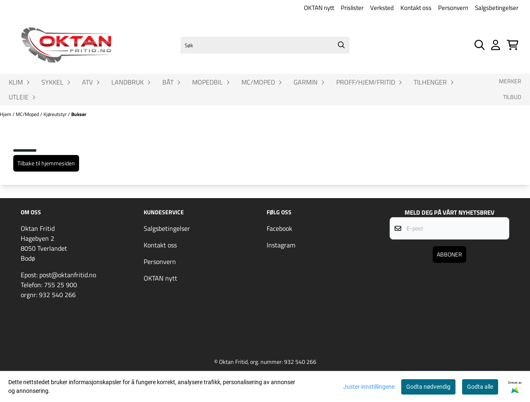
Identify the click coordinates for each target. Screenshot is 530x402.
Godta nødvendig (428, 386)
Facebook (279, 228)
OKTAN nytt (319, 7)
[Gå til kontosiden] (496, 44)
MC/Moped (28, 114)
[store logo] (66, 45)
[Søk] (265, 45)
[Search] (341, 45)
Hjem (6, 114)
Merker (510, 81)
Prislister (352, 7)
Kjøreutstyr (55, 114)
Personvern (453, 7)
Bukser (78, 114)
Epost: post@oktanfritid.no (58, 275)
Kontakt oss (415, 7)
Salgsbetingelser (496, 7)
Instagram (281, 245)
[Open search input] (480, 45)
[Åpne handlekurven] (513, 44)
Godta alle (480, 386)
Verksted (382, 7)
